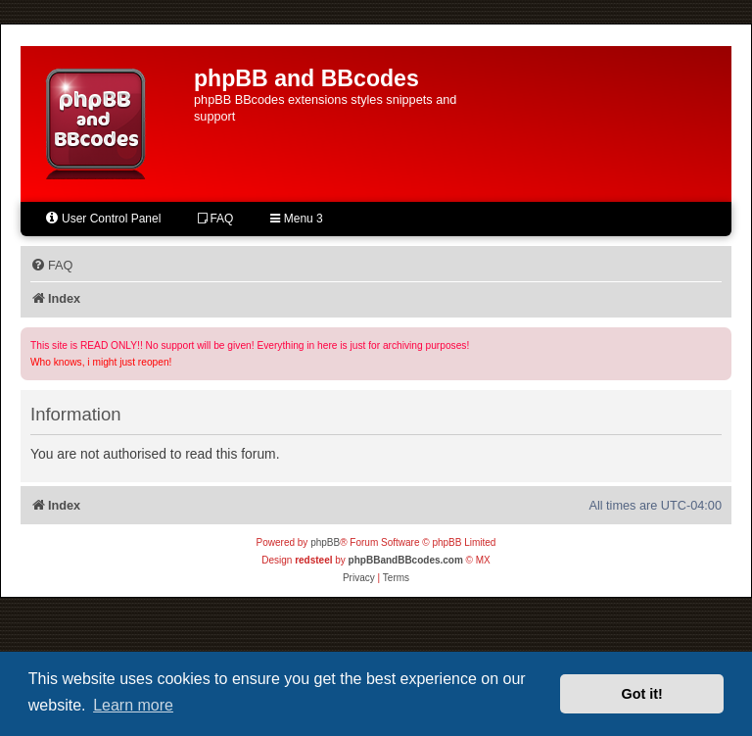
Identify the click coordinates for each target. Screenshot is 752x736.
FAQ (215, 218)
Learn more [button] (133, 705)
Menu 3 (296, 218)
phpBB (325, 542)
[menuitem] (51, 265)
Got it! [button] (642, 694)
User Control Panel (102, 218)
